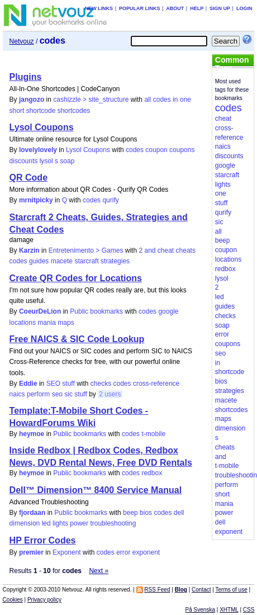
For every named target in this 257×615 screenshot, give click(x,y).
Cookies (13, 600)
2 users (110, 394)
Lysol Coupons (41, 127)
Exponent (67, 552)
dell (179, 513)
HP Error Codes (42, 540)
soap (67, 161)
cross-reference (156, 383)
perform (38, 394)
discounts (23, 161)
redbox (151, 473)
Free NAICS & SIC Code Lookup (77, 339)
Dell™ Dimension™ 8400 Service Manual (95, 490)
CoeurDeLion (40, 311)
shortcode (41, 111)
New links (99, 8)
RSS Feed (157, 589)
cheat (166, 250)
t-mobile (153, 434)
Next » (98, 571)
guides (39, 261)
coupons (181, 150)
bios (146, 513)
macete (62, 261)
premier (31, 552)
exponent (146, 552)
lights (60, 523)
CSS (249, 610)
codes (162, 99)
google (168, 311)
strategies (115, 261)
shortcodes (74, 111)
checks (101, 383)
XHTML (229, 610)
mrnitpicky (36, 200)
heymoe (31, 434)
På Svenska (200, 610)
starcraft (86, 261)
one (185, 99)
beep (130, 513)
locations (22, 323)
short (17, 111)
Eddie (28, 383)
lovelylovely (38, 150)
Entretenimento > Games (86, 250)
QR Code (28, 177)
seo (57, 394)
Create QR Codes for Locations (75, 278)
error (123, 552)
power (79, 523)
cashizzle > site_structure (90, 99)
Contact (201, 589)
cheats (186, 250)
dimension (24, 523)
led (46, 523)
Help (196, 8)
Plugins (25, 77)
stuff (80, 394)
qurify (110, 200)
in (175, 99)
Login (244, 8)
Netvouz (21, 41)
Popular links (139, 8)
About (175, 8)
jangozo (31, 99)
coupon (156, 150)
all (147, 99)
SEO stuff (60, 383)
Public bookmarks (96, 311)
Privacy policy (44, 600)
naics (17, 394)
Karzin (29, 250)
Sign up (220, 8)
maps (66, 323)
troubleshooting (113, 523)
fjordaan (32, 513)
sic (68, 394)
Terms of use (231, 589)
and (149, 250)
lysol (46, 161)
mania (46, 323)
